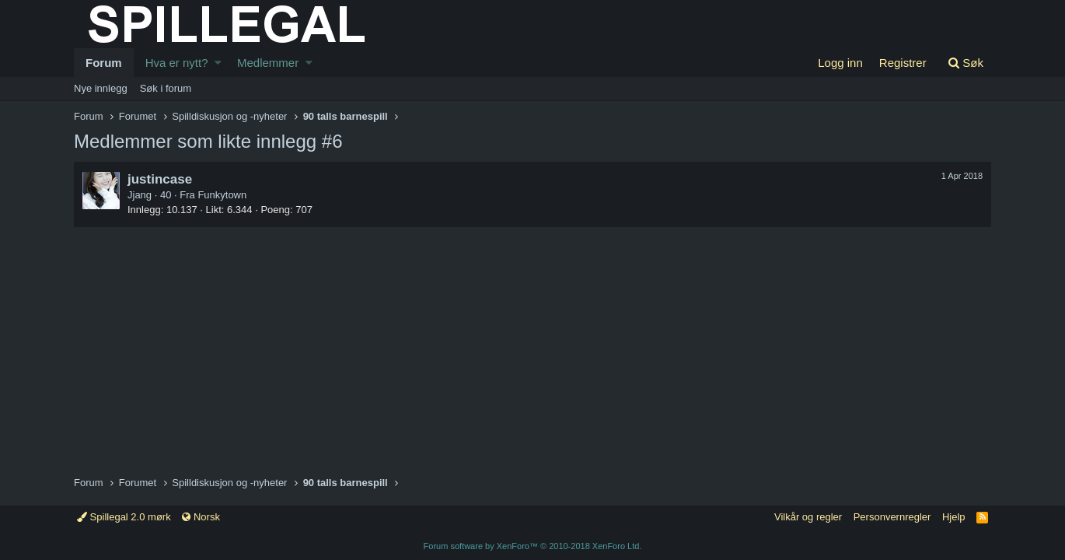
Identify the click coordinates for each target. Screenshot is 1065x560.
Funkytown (221, 195)
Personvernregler (892, 517)
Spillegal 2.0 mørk (124, 517)
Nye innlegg (100, 88)
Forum (104, 62)
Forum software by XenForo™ (533, 546)
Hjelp (953, 517)
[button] (218, 62)
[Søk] (965, 62)
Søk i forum (165, 88)
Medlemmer (268, 62)
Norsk (201, 517)
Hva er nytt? (176, 62)
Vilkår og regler (808, 517)
